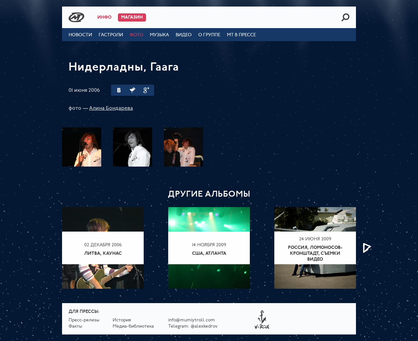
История (122, 320)
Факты (75, 326)
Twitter (133, 90)
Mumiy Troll (76, 17)
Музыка (159, 35)
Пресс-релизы (84, 320)
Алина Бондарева (111, 108)
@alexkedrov (204, 326)
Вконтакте (119, 90)
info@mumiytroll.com (191, 320)
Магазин (132, 17)
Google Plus (146, 90)
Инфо (104, 17)
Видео (184, 35)
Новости (80, 35)
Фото (136, 35)
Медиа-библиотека (133, 326)
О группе (209, 35)
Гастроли (111, 35)
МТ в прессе (241, 35)
